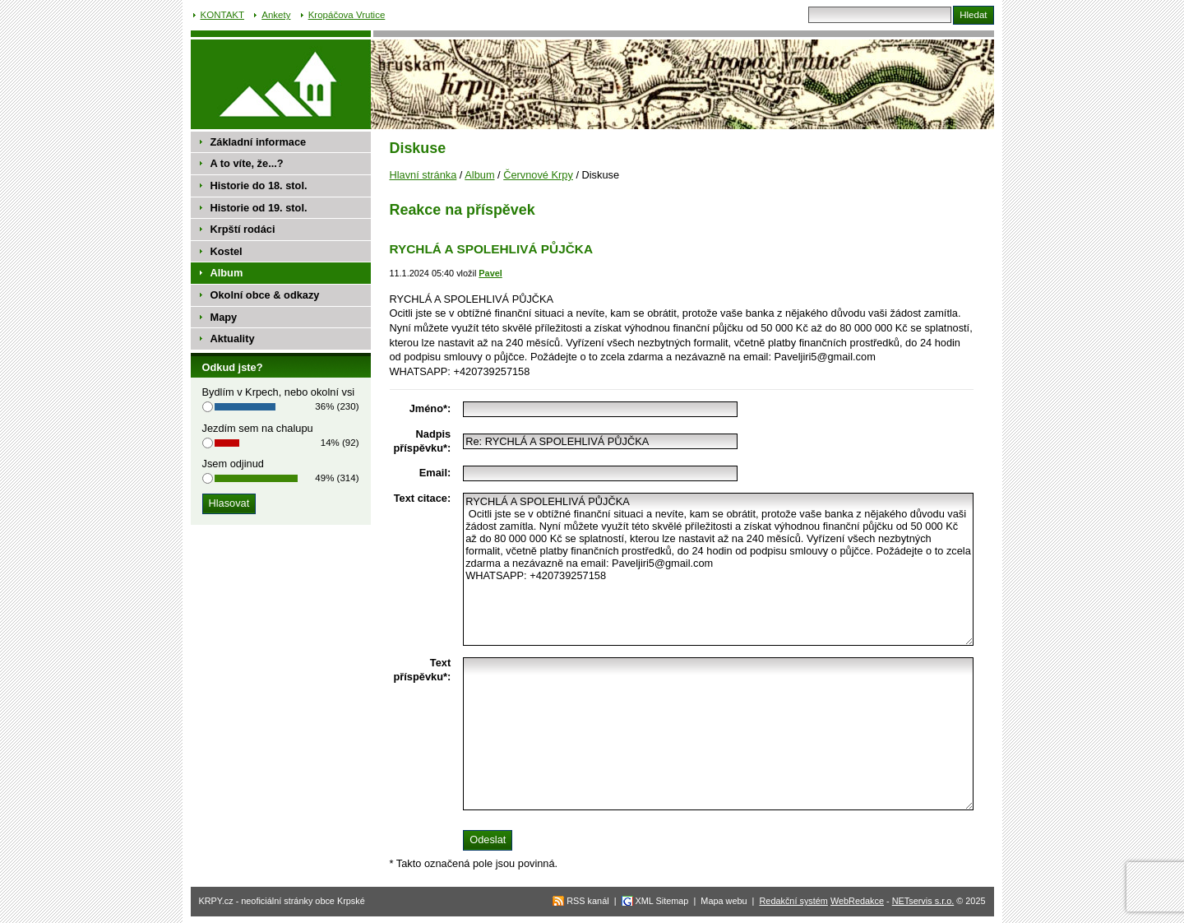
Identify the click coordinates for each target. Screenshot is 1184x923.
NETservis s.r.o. (923, 901)
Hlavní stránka (423, 175)
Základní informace (258, 142)
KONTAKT (223, 15)
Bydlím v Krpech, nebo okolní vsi (278, 392)
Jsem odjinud (233, 463)
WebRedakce (857, 901)
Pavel (490, 273)
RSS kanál (587, 901)
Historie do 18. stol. (259, 185)
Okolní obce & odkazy (265, 295)
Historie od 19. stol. (259, 208)
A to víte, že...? (247, 163)
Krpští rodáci (242, 229)
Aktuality (232, 338)
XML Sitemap (662, 901)
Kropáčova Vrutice (347, 15)
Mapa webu (724, 901)
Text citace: (422, 498)
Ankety (275, 15)
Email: (435, 472)
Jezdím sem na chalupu (257, 428)
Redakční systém (794, 901)
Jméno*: (430, 408)
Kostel (226, 251)
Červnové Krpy (538, 175)
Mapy (224, 317)
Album (479, 175)
